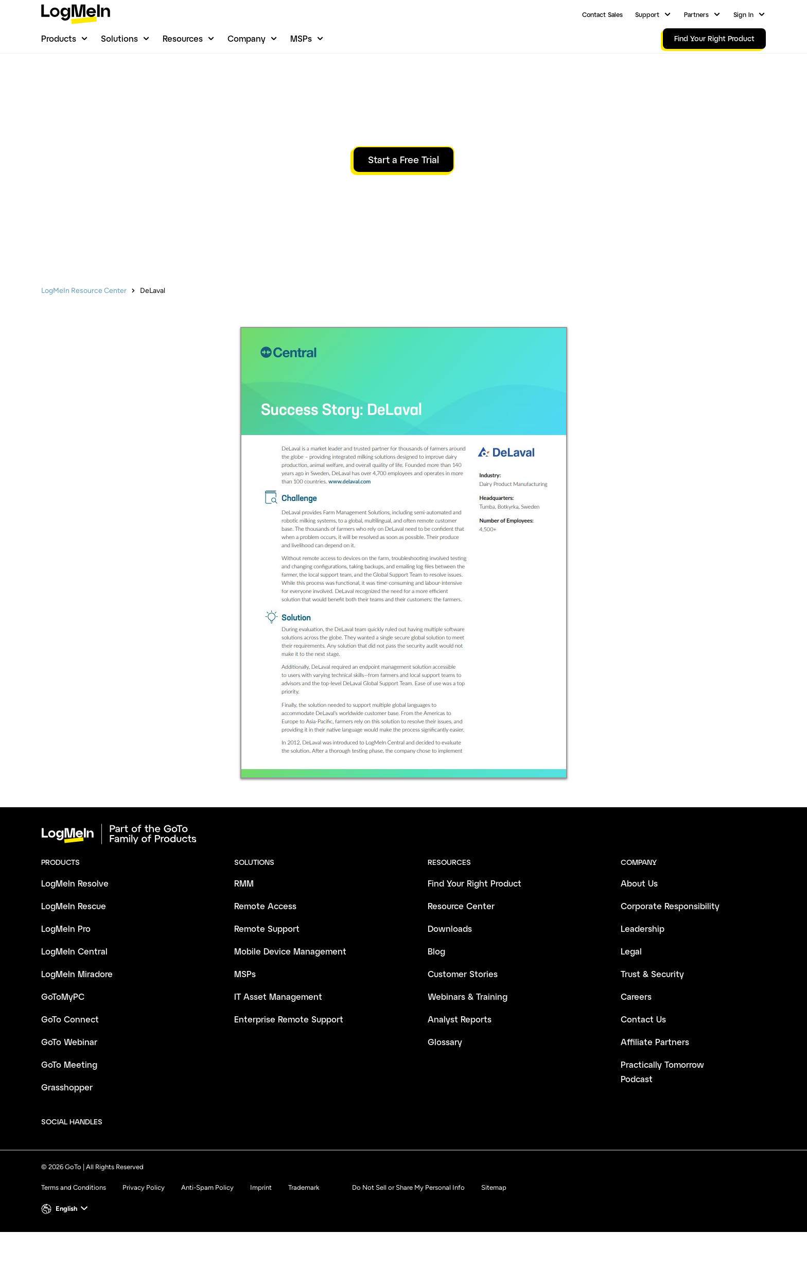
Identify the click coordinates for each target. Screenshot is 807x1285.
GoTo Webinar (69, 1095)
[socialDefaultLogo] (120, 1175)
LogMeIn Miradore (77, 1027)
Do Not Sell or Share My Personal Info (408, 1240)
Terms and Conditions (73, 1240)
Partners (696, 14)
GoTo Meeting (69, 1117)
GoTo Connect (70, 1072)
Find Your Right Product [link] (714, 38)
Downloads (450, 981)
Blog (436, 1004)
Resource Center (461, 959)
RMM (244, 936)
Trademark (303, 1240)
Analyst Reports (460, 1072)
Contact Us (643, 1072)
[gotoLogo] (75, 14)
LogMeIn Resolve (75, 936)
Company (246, 38)
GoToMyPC (62, 1049)
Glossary (445, 1095)
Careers (636, 1049)
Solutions (119, 38)
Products (58, 38)
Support (647, 14)
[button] (65, 1262)
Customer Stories (463, 1027)
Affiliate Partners (655, 1095)
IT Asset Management (278, 1049)
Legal (631, 1004)
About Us (639, 936)
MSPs (301, 38)
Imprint (261, 1240)
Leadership (642, 981)
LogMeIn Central (74, 1004)
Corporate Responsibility (670, 959)
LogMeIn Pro (66, 981)
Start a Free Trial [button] (403, 212)
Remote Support (267, 981)
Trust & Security (652, 1027)
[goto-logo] (403, 887)
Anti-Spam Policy (207, 1240)
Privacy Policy (143, 1240)
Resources (183, 38)
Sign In (743, 14)
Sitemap (493, 1240)
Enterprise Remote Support (288, 1072)
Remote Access (265, 959)
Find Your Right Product (474, 936)
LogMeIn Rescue (73, 959)
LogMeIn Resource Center (84, 343)
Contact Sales (602, 14)
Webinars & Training (467, 1049)
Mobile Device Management (290, 1004)
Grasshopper (67, 1140)
